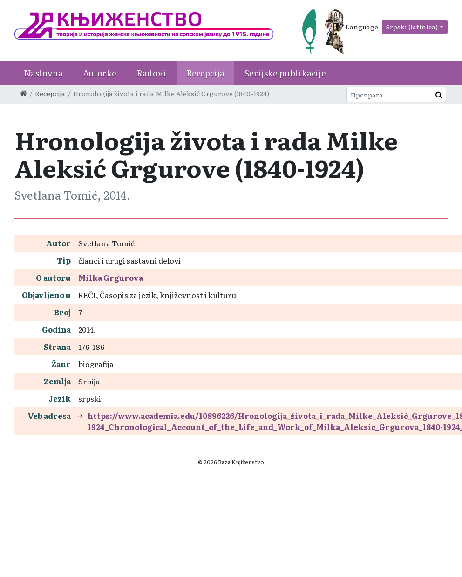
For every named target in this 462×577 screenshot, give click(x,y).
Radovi (151, 73)
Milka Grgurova (110, 277)
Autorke (99, 73)
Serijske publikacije (285, 73)
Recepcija (205, 73)
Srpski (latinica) (412, 26)
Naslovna (43, 73)
